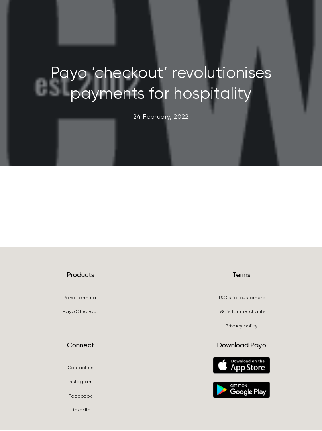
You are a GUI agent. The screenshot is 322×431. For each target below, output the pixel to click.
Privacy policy (241, 326)
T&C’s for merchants (242, 312)
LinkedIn (80, 411)
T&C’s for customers (241, 299)
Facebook (80, 397)
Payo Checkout (80, 312)
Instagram (80, 383)
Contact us (81, 369)
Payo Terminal (80, 299)
